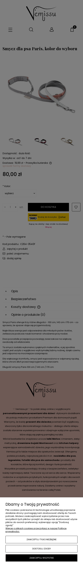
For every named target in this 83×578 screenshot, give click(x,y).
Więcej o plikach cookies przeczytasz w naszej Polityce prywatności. (36, 530)
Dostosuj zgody (41, 548)
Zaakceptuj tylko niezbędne (41, 539)
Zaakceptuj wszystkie (41, 557)
